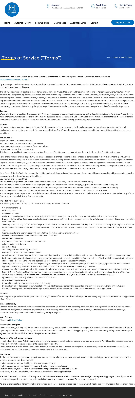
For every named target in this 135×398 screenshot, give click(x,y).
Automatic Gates (78, 22)
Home (7, 22)
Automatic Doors (22, 22)
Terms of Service (40, 395)
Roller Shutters (42, 22)
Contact (94, 22)
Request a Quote (123, 22)
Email (52, 395)
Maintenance (59, 22)
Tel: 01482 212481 (65, 395)
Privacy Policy (16, 320)
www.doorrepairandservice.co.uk (14, 79)
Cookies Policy (24, 395)
